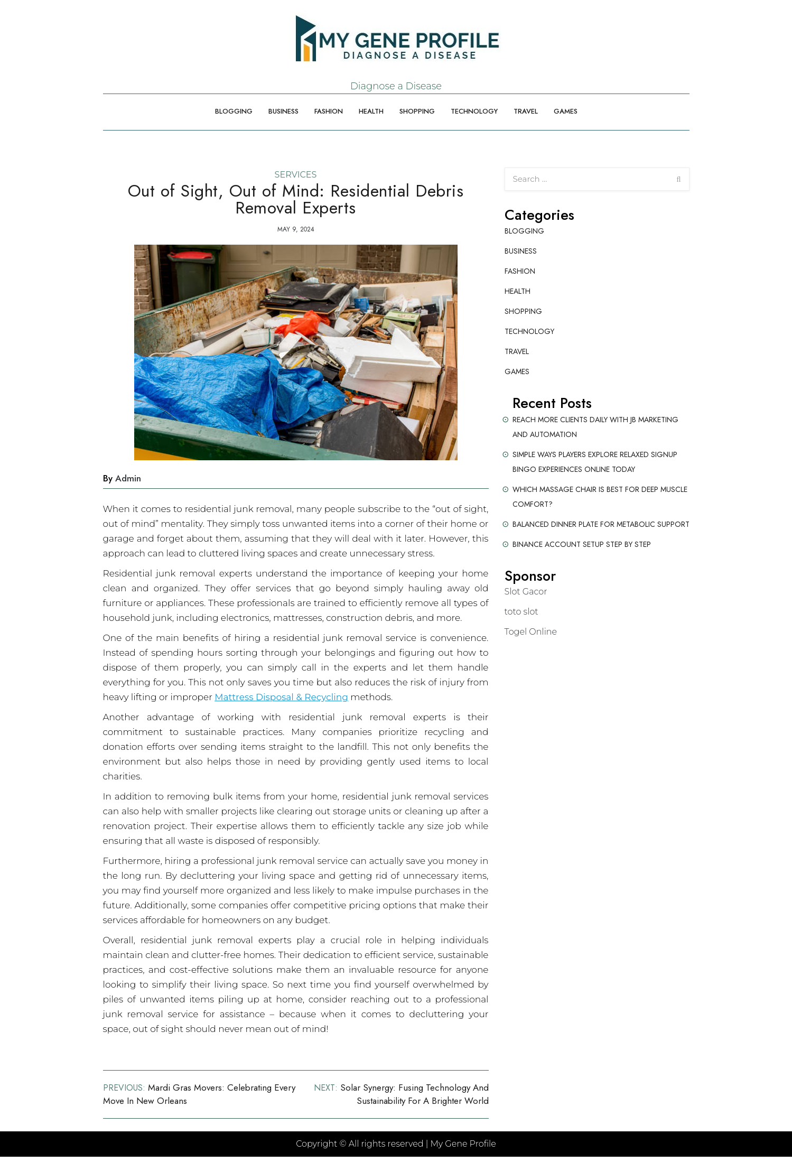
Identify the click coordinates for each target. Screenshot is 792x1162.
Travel (526, 111)
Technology (474, 111)
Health (371, 111)
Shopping (417, 111)
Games (565, 111)
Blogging (234, 111)
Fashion (328, 111)
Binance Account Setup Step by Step (582, 544)
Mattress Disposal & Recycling (281, 697)
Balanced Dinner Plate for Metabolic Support (601, 524)
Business (283, 111)
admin (128, 478)
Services (296, 175)
